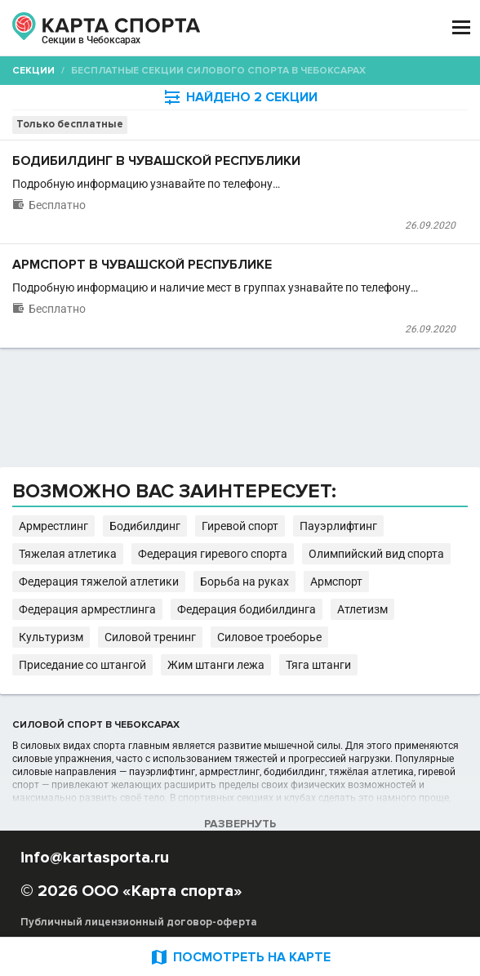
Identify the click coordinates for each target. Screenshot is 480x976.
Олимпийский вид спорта (376, 553)
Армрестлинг (53, 526)
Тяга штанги (318, 664)
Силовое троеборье (269, 637)
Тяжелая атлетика (68, 553)
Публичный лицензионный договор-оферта (138, 922)
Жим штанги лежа (215, 664)
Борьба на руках (244, 581)
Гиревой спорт (240, 526)
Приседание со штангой (82, 664)
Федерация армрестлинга (87, 609)
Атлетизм (362, 609)
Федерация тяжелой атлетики (99, 581)
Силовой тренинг (150, 637)
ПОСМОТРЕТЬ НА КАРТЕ (240, 957)
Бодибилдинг (144, 526)
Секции (33, 71)
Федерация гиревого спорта (212, 553)
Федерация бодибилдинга (246, 609)
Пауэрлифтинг (338, 526)
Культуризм (51, 637)
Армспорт (336, 581)
